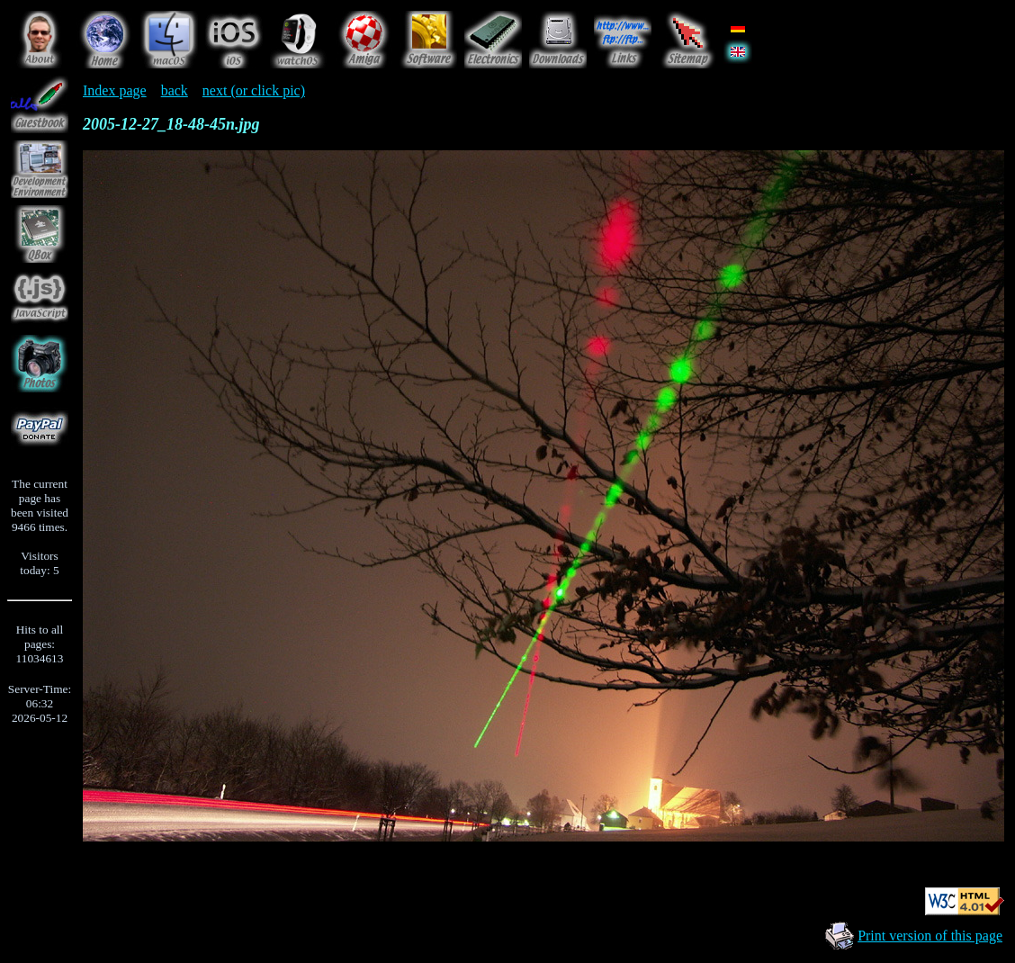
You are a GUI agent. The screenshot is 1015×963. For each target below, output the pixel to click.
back (174, 90)
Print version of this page (930, 935)
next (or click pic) (253, 90)
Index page (115, 90)
